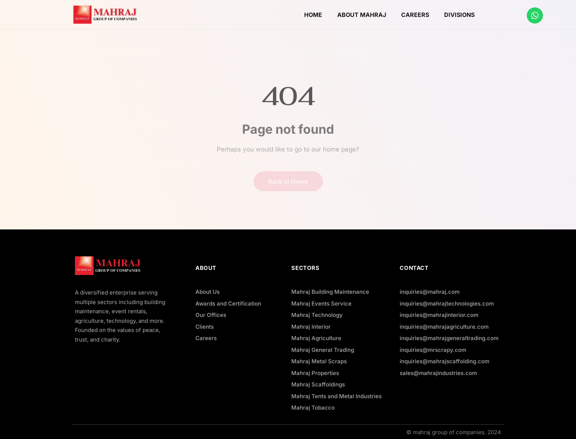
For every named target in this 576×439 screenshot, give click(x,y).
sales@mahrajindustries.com (438, 373)
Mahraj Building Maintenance (330, 291)
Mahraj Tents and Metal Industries (336, 396)
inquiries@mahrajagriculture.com (444, 326)
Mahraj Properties (315, 373)
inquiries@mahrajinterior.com (439, 314)
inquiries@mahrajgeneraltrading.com (449, 338)
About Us (207, 291)
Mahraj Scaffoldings (318, 384)
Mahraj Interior (311, 326)
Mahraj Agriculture (316, 338)
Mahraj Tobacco (313, 407)
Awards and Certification (228, 303)
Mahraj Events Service (321, 303)
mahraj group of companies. (449, 432)
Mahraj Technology (317, 314)
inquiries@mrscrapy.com (433, 349)
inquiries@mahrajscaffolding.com (444, 361)
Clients (204, 326)
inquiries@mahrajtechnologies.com (447, 303)
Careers (206, 338)
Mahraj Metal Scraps (319, 361)
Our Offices (210, 314)
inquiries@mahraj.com (430, 291)
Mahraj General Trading (322, 349)
